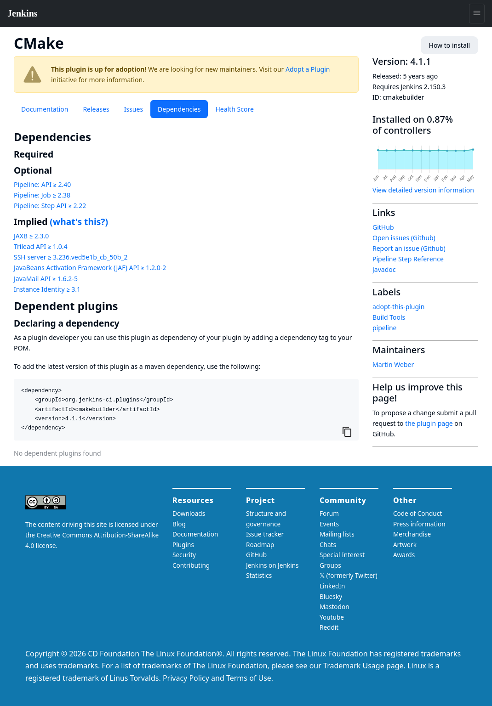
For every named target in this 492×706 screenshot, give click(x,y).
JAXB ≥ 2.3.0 (31, 236)
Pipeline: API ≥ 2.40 (42, 184)
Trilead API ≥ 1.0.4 (40, 246)
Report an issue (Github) (409, 248)
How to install (449, 45)
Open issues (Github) (403, 237)
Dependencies (179, 109)
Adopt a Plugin (308, 69)
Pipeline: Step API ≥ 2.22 (50, 205)
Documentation (44, 109)
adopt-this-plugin (398, 306)
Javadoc (383, 269)
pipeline (384, 327)
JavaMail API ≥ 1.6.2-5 (46, 278)
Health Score (234, 109)
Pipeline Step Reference (408, 258)
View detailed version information (423, 190)
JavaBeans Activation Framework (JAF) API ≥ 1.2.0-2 (90, 267)
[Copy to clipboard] (347, 431)
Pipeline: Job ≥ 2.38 (42, 195)
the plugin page (429, 423)
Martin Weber (393, 364)
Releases (96, 109)
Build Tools (388, 317)
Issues (133, 109)
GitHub (383, 227)
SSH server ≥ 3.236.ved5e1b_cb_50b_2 (70, 257)
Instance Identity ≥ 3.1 (47, 289)
